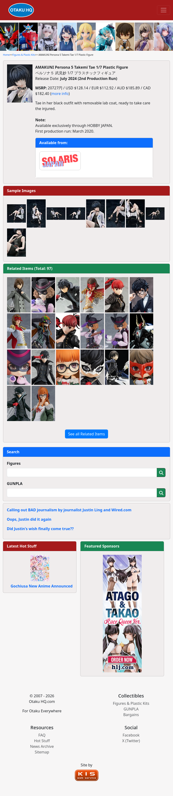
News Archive (42, 746)
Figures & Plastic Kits (23, 54)
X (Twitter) (131, 740)
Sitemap (42, 752)
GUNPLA (15, 483)
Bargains (131, 714)
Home (6, 54)
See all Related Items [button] (86, 434)
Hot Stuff (42, 740)
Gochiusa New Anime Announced (41, 586)
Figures (14, 463)
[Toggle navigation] (163, 10)
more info (59, 93)
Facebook (131, 735)
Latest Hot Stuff (21, 546)
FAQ (41, 735)
